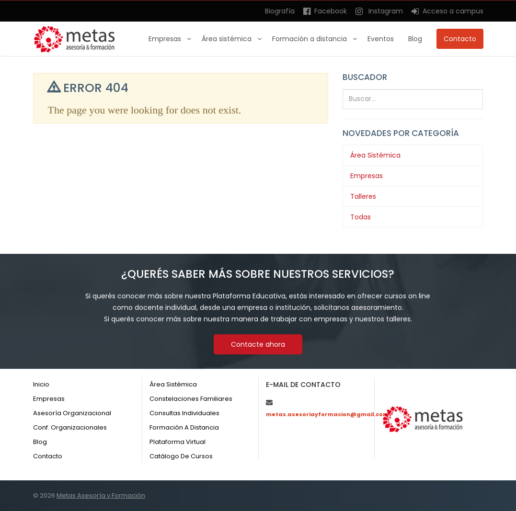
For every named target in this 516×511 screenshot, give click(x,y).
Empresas (166, 39)
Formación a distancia (310, 39)
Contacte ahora (258, 344)
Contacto (460, 39)
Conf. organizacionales (70, 427)
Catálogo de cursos (181, 456)
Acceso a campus (447, 11)
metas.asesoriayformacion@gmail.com (327, 414)
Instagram (379, 11)
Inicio (41, 384)
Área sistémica (227, 39)
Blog (415, 39)
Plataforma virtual (177, 441)
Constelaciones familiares (190, 398)
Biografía (280, 11)
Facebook (325, 11)
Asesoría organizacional (72, 413)
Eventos (380, 39)
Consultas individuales (184, 413)
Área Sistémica (375, 155)
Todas (360, 217)
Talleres (363, 196)
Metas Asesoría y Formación (101, 495)
